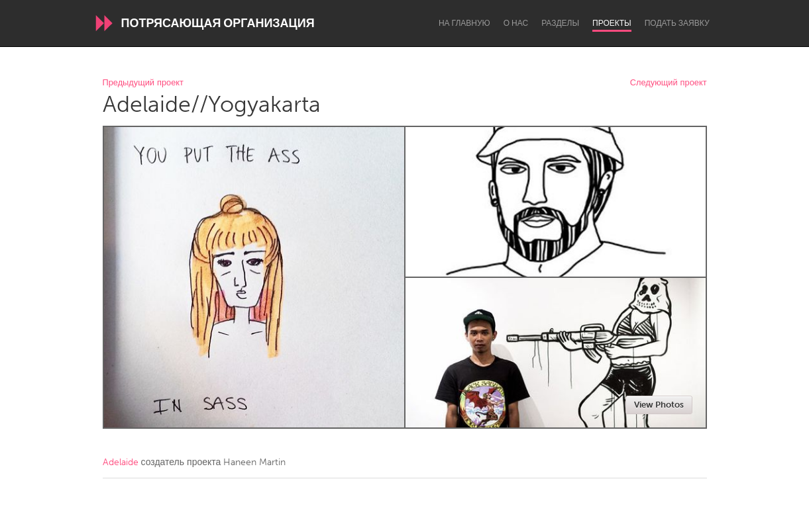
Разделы (560, 23)
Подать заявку (677, 23)
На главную (464, 23)
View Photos (659, 405)
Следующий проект (668, 83)
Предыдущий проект (143, 83)
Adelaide (120, 462)
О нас (516, 23)
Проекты (611, 23)
